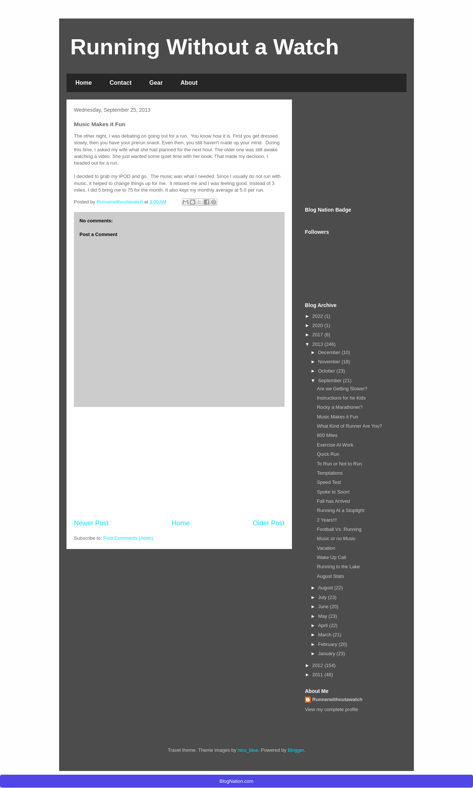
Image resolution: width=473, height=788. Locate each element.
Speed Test (329, 482)
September (330, 380)
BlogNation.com (236, 781)
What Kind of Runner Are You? (349, 426)
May (323, 616)
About (188, 83)
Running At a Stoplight (340, 510)
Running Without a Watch (204, 46)
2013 (318, 344)
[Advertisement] (179, 463)
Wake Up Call (331, 557)
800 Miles (327, 435)
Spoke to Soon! (333, 492)
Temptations (330, 473)
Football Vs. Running (339, 529)
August (326, 587)
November (330, 361)
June (324, 606)
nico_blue (248, 750)
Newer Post (91, 523)
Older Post (269, 523)
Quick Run (328, 454)
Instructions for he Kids (341, 398)
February (328, 644)
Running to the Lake (338, 566)
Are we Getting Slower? (342, 388)
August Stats (330, 576)
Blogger (295, 750)
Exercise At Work (335, 445)
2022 (318, 316)
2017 (318, 334)
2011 (318, 674)
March (325, 634)
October (327, 371)
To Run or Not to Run (339, 464)
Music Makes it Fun (337, 417)
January (327, 653)
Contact (120, 83)
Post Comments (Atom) (128, 538)
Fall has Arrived (333, 501)
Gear (156, 83)
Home (83, 83)
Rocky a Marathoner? (340, 407)
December (330, 352)
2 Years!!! (327, 520)
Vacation (326, 548)
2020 (318, 325)
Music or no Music (336, 538)
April (323, 625)
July (323, 597)
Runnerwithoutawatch (337, 699)
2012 (318, 665)
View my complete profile (331, 709)
